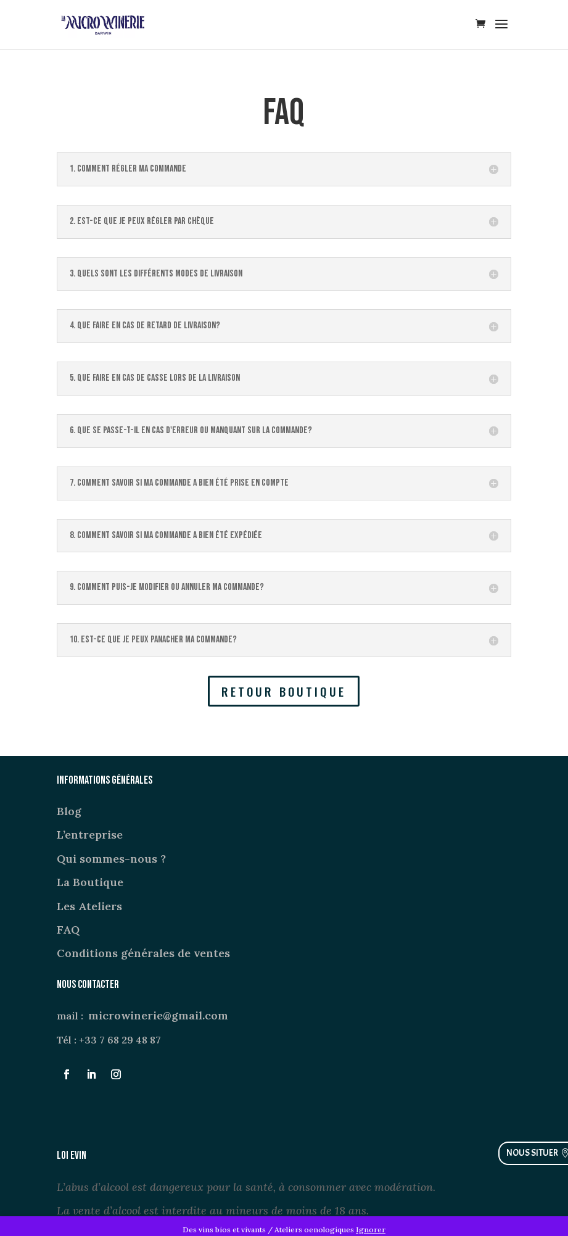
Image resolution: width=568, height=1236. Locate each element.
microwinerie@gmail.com (158, 1015)
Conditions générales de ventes (143, 953)
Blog (69, 811)
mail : (72, 1016)
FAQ (68, 930)
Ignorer (370, 1229)
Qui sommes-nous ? (111, 859)
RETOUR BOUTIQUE (283, 691)
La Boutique (90, 882)
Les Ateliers (89, 906)
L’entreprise (90, 834)
